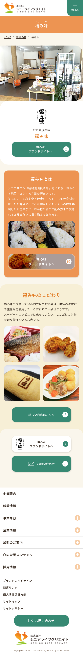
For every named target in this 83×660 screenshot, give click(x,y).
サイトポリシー (13, 608)
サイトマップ (11, 601)
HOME (7, 37)
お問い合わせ (46, 464)
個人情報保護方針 (14, 594)
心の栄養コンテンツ (18, 554)
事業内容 (21, 37)
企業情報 (9, 530)
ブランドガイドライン (17, 581)
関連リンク (10, 588)
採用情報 (9, 567)
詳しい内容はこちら (41, 415)
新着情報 (9, 506)
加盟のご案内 (13, 542)
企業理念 (9, 493)
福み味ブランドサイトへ (40, 149)
